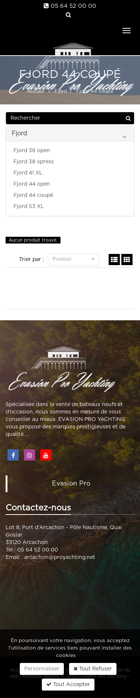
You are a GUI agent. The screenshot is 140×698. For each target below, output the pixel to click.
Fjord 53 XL (28, 206)
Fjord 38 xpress (33, 161)
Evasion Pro (71, 483)
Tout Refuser (93, 669)
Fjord (69, 135)
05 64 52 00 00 (73, 6)
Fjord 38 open (31, 150)
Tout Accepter (68, 684)
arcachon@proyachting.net (59, 557)
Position (73, 259)
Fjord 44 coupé (33, 195)
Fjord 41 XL (28, 173)
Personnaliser (41, 669)
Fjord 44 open (31, 184)
